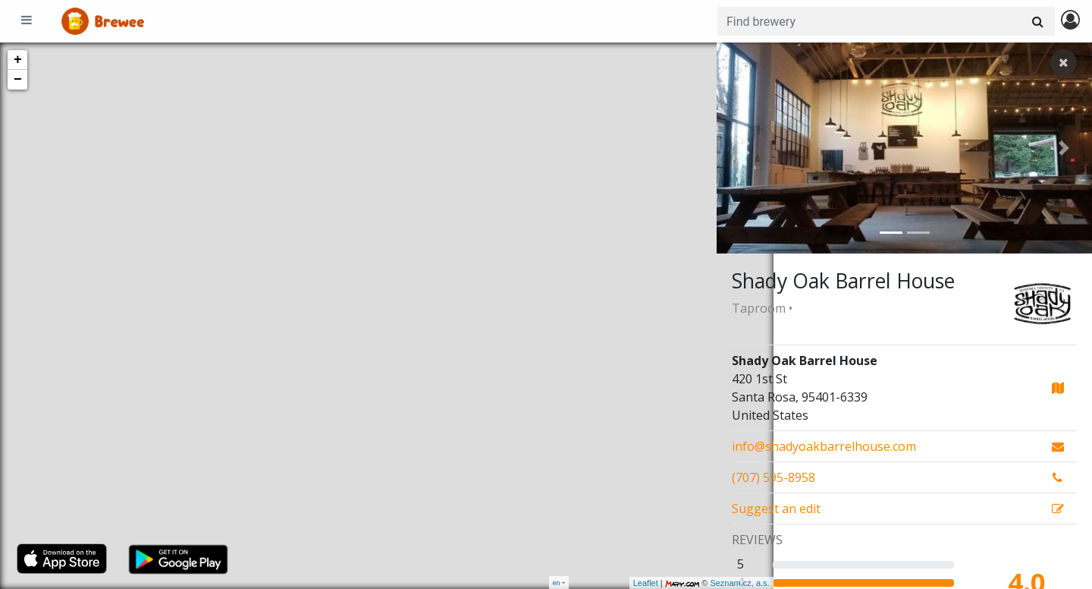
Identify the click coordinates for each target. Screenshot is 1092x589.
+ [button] (18, 60)
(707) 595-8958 (773, 477)
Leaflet (588, 582)
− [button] (18, 80)
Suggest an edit (776, 508)
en (556, 582)
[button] (745, 148)
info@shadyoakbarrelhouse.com (824, 446)
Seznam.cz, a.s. (683, 582)
